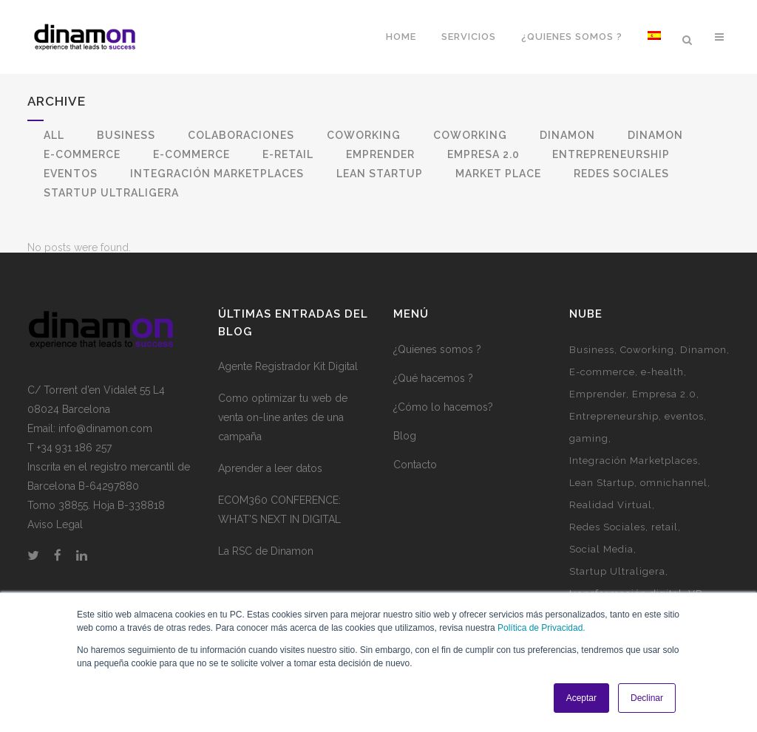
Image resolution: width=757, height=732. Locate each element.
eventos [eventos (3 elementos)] (684, 435)
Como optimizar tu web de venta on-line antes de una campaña (282, 436)
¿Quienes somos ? (437, 368)
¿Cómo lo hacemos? (443, 426)
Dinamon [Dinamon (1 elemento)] (703, 368)
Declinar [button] (647, 698)
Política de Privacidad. (541, 628)
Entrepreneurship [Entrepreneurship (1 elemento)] (614, 435)
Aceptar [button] (581, 698)
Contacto (415, 484)
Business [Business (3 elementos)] (591, 368)
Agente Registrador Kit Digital (288, 385)
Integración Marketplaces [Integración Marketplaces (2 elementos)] (633, 479)
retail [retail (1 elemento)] (664, 546)
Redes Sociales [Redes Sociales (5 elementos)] (607, 546)
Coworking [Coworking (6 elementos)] (647, 368)
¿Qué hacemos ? (433, 397)
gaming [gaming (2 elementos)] (588, 457)
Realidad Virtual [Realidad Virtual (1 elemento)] (610, 524)
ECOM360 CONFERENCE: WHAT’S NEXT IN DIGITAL (279, 528)
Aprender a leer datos (270, 487)
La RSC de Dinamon (265, 570)
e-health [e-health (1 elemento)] (662, 391)
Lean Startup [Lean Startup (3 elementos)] (601, 501)
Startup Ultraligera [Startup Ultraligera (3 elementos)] (617, 590)
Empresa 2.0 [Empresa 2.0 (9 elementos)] (664, 413)
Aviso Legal (55, 544)
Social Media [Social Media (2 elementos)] (601, 568)
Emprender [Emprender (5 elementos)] (597, 413)
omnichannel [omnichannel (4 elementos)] (673, 501)
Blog (404, 455)
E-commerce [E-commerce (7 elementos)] (602, 391)
